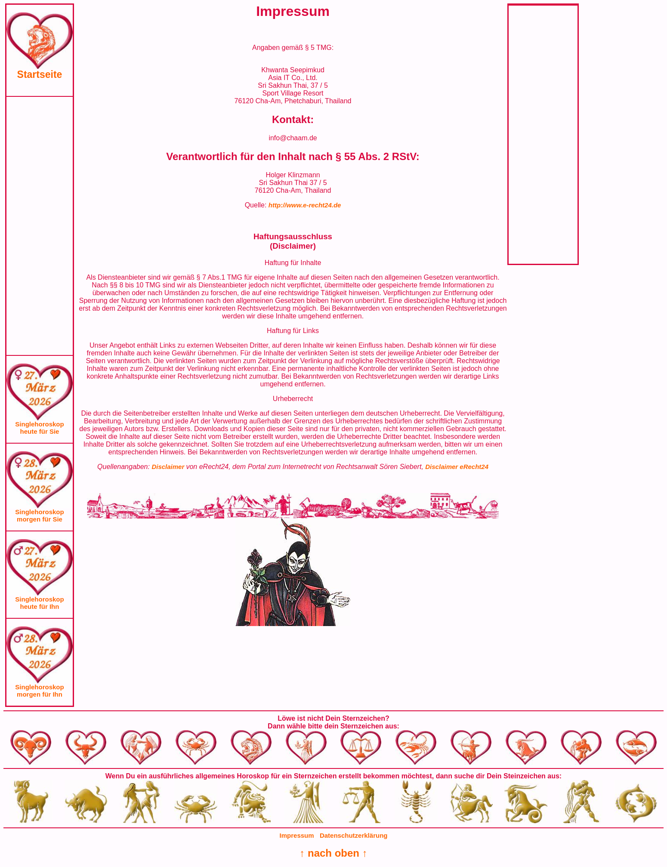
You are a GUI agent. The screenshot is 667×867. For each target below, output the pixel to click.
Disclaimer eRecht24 (456, 466)
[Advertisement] (39, 226)
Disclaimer (168, 466)
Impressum (297, 835)
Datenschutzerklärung (354, 835)
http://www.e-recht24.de (305, 205)
